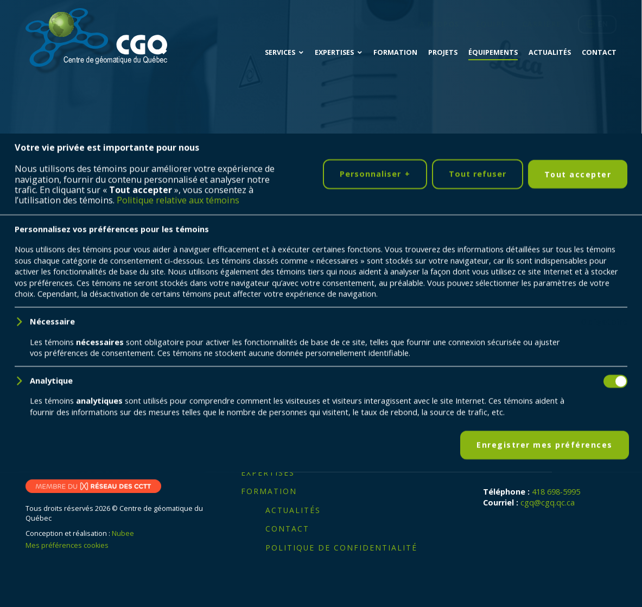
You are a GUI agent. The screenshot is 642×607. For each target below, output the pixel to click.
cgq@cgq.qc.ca (547, 502)
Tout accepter (578, 564)
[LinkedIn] (42, 455)
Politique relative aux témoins (178, 590)
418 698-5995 (556, 491)
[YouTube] (75, 455)
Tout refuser (477, 563)
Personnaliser (375, 564)
